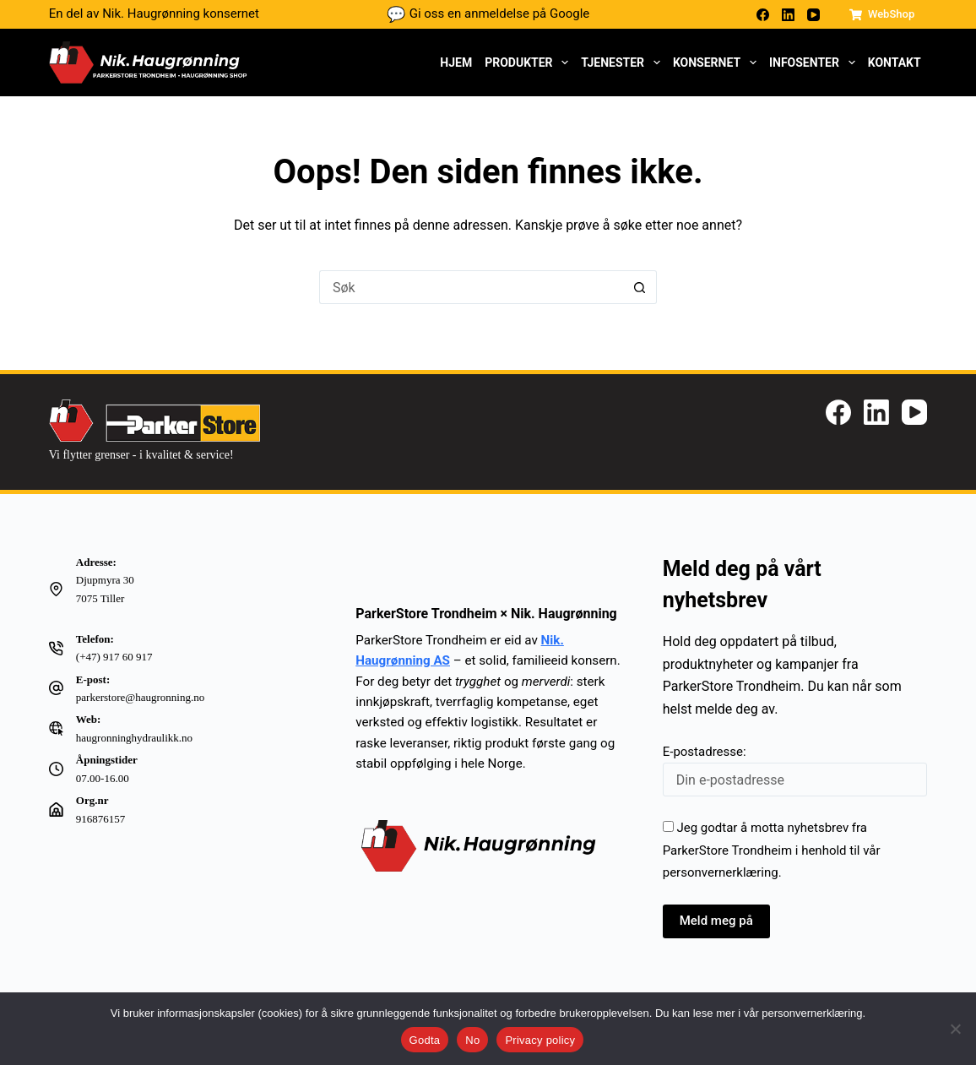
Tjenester (623, 62)
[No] (954, 1028)
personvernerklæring (720, 872)
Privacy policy (540, 1040)
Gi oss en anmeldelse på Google (488, 14)
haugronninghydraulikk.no (134, 737)
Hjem (456, 62)
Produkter (530, 62)
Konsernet (718, 62)
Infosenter (815, 62)
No (472, 1040)
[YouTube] (813, 14)
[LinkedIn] (788, 14)
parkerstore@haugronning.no (140, 697)
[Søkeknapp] (640, 287)
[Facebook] (762, 14)
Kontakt (894, 62)
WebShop (881, 14)
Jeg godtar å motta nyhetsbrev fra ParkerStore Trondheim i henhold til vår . (772, 850)
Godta (425, 1040)
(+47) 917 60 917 (114, 656)
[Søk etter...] (471, 287)
